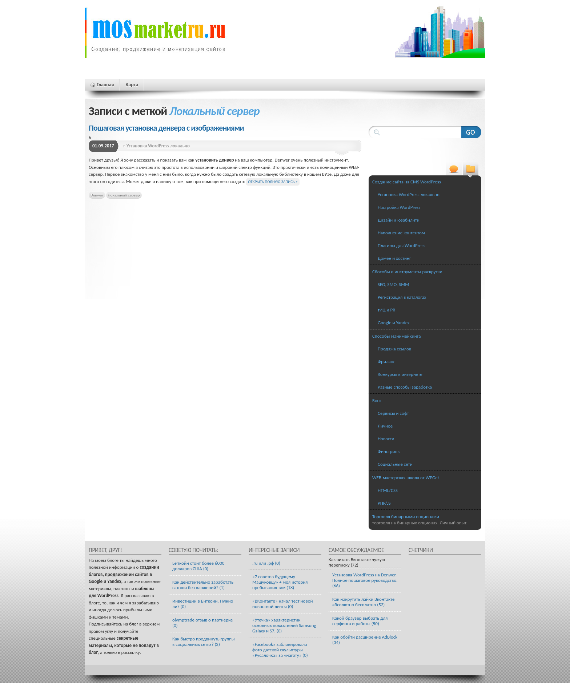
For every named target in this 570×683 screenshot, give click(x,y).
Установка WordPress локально (158, 145)
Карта (131, 85)
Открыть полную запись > (273, 181)
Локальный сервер (124, 195)
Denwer (97, 195)
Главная (105, 85)
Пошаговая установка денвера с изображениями (166, 128)
